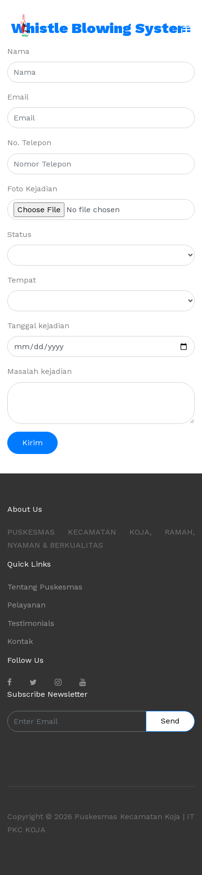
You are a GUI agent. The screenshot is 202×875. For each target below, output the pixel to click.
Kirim (32, 442)
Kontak (20, 641)
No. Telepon (29, 142)
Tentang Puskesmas (44, 586)
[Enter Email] (76, 721)
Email (18, 96)
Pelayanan (26, 604)
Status (19, 234)
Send (170, 720)
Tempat (21, 280)
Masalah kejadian (39, 371)
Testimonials (30, 623)
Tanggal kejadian (38, 325)
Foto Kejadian (32, 188)
